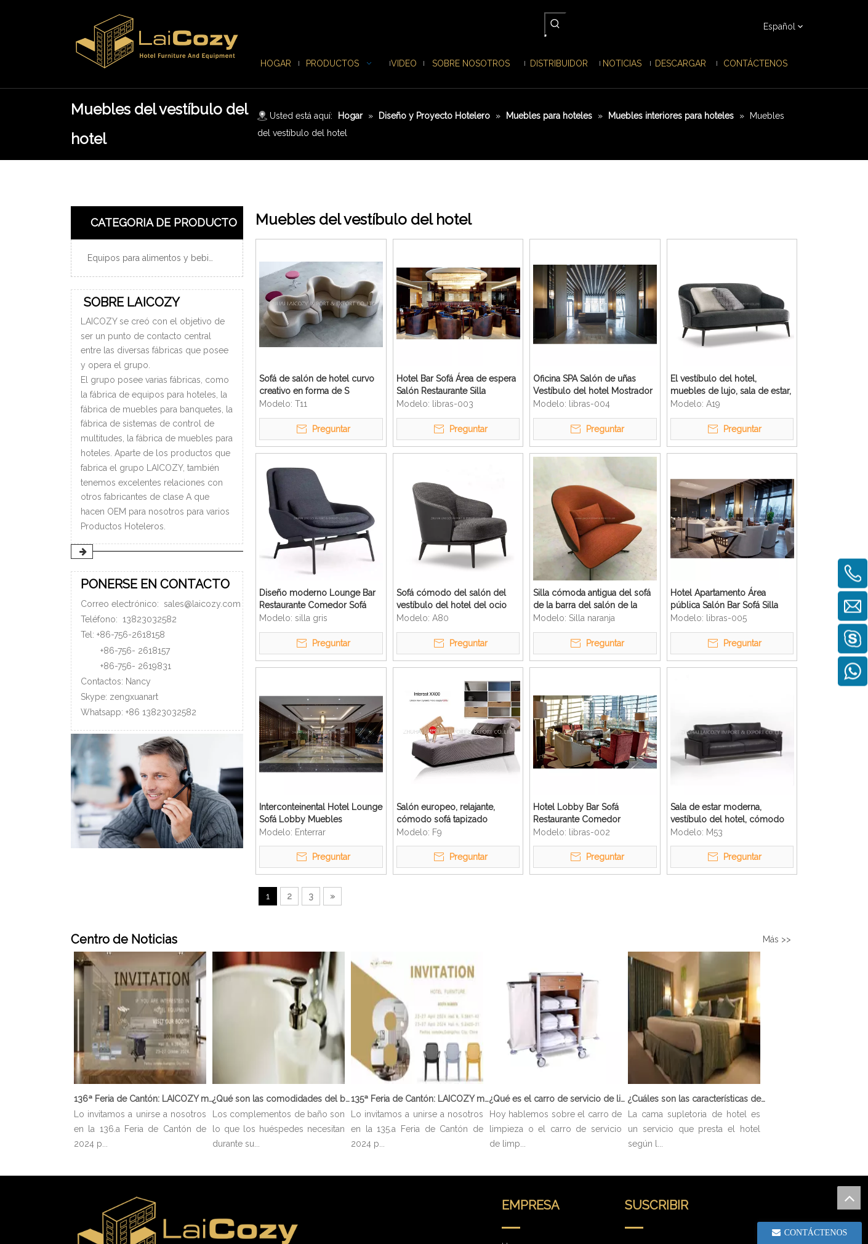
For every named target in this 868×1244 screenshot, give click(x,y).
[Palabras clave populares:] (555, 23)
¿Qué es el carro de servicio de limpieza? (559, 1099)
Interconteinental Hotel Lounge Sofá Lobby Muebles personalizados (320, 813)
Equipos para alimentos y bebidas (155, 258)
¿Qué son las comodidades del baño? (282, 1099)
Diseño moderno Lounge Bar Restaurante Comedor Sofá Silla (317, 599)
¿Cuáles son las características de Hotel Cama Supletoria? (697, 1099)
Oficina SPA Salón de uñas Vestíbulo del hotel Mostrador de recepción (593, 385)
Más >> (777, 939)
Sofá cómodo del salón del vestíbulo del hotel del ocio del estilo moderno (451, 599)
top (849, 1198)
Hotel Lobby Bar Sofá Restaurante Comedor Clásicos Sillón (577, 813)
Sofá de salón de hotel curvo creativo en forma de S (316, 385)
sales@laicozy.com (202, 604)
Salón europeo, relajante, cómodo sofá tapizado (445, 813)
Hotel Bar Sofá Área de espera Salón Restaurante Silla (456, 385)
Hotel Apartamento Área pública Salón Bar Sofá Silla (724, 599)
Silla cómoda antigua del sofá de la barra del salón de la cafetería (592, 599)
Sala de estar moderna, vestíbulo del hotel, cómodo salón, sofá (727, 813)
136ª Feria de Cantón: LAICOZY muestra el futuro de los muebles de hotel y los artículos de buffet (143, 1099)
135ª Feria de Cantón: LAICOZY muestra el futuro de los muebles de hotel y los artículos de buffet (420, 1099)
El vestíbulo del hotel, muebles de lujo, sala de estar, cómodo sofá (730, 385)
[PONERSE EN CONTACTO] (157, 791)
